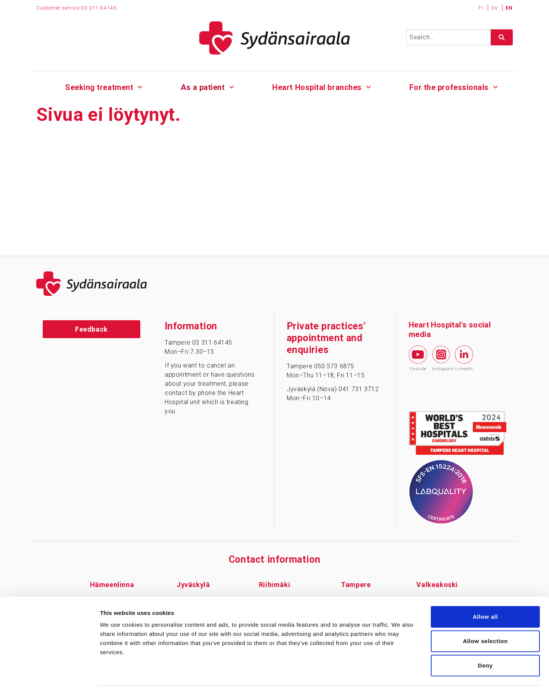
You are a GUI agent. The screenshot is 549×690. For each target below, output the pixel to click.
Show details (400, 675)
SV (495, 8)
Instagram (441, 358)
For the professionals (449, 87)
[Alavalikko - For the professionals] (495, 86)
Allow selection (485, 615)
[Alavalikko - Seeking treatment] (140, 86)
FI (481, 8)
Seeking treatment (99, 87)
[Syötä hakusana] (459, 37)
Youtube (418, 358)
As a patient (203, 87)
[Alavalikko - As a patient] (232, 86)
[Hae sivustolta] (502, 37)
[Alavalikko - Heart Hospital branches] (368, 86)
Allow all (485, 591)
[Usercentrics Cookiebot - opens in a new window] (49, 675)
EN (509, 8)
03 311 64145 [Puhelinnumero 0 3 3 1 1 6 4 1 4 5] (98, 8)
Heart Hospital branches (317, 87)
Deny (485, 640)
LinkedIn (464, 358)
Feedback (91, 329)
